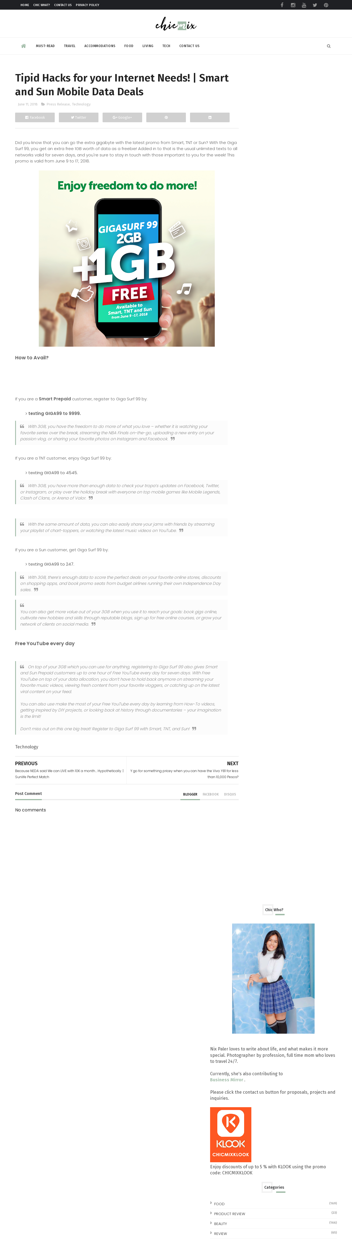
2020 (247, 492)
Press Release (58, 105)
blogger (178, 795)
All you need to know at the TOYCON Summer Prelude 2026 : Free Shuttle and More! (302, 1036)
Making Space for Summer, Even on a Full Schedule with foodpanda (299, 1085)
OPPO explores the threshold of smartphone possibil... (279, 693)
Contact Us (63, 5)
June (252, 568)
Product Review (254, 370)
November (258, 525)
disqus (218, 795)
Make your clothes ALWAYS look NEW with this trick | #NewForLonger (298, 992)
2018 (247, 509)
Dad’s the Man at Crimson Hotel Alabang (288, 667)
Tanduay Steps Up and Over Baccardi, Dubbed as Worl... (284, 707)
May (251, 789)
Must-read (45, 45)
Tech (166, 45)
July (251, 560)
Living (147, 45)
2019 (247, 501)
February (256, 815)
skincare (247, 400)
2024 (247, 458)
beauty (245, 380)
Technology (81, 105)
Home (25, 5)
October (256, 534)
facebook (198, 795)
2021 (247, 484)
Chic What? (41, 5)
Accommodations (100, 45)
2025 (247, 449)
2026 (247, 441)
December (258, 517)
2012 (247, 869)
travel (245, 409)
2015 (247, 843)
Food (129, 45)
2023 (247, 466)
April (252, 798)
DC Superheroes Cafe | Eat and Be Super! (288, 576)
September (259, 542)
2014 (247, 852)
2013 (247, 860)
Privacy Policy (87, 5)
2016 (247, 834)
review (245, 390)
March (253, 807)
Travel (70, 45)
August (255, 551)
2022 (247, 475)
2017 (247, 826)
